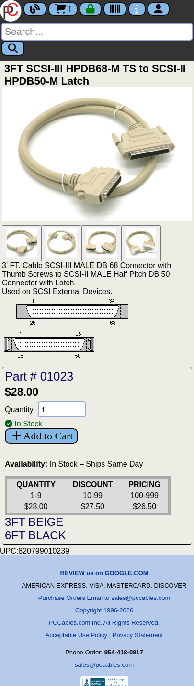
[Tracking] (114, 9)
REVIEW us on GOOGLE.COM (104, 573)
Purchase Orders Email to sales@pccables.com (104, 597)
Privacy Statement (138, 635)
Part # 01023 (39, 376)
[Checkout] (91, 9)
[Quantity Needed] (62, 409)
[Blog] (34, 9)
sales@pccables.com (104, 664)
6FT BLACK (35, 535)
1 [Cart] (63, 9)
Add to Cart (41, 436)
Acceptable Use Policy (76, 635)
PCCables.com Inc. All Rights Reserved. (104, 622)
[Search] (97, 32)
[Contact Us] (137, 9)
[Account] (159, 9)
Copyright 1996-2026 (104, 610)
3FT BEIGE (34, 521)
